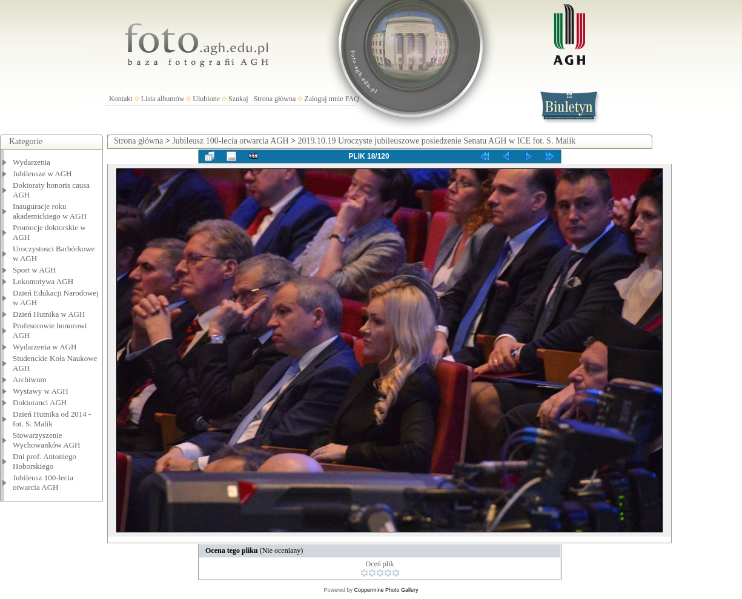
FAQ (352, 98)
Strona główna (275, 98)
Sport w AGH (34, 269)
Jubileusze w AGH (42, 173)
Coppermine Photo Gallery (386, 590)
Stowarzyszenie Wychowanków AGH (47, 440)
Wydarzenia (31, 162)
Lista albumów (163, 98)
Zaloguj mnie (323, 98)
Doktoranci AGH (40, 402)
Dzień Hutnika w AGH (49, 314)
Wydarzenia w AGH (44, 346)
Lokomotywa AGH (43, 281)
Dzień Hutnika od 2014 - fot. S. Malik (52, 418)
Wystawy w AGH (40, 390)
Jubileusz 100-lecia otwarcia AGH (43, 482)
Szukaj (238, 98)
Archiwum (30, 379)
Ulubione (206, 98)
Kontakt (121, 98)
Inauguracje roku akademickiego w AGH (50, 211)
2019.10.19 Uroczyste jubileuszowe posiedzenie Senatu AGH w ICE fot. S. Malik (437, 140)
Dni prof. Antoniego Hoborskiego (44, 461)
